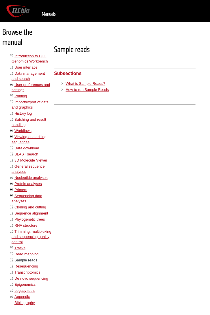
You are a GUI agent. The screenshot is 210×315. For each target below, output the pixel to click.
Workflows (22, 131)
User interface (26, 67)
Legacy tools (24, 290)
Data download (26, 148)
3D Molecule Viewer (30, 160)
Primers (20, 190)
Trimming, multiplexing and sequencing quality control (31, 236)
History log (23, 113)
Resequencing (26, 266)
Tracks (19, 248)
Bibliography (24, 303)
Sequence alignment (31, 213)
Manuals (49, 14)
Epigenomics (25, 284)
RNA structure (26, 225)
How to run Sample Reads (87, 89)
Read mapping (26, 254)
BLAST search (26, 154)
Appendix (22, 296)
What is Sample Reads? (85, 83)
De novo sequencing (31, 278)
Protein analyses (28, 184)
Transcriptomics (27, 272)
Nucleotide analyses (31, 177)
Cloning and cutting (30, 207)
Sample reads (25, 260)
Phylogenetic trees (29, 219)
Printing (20, 96)
